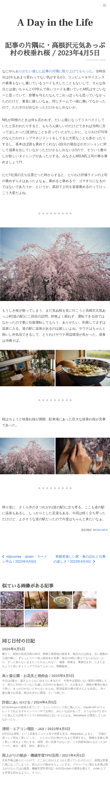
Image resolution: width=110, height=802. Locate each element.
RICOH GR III (100, 530)
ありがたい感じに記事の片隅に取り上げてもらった (53, 71)
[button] (104, 5)
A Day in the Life (55, 22)
